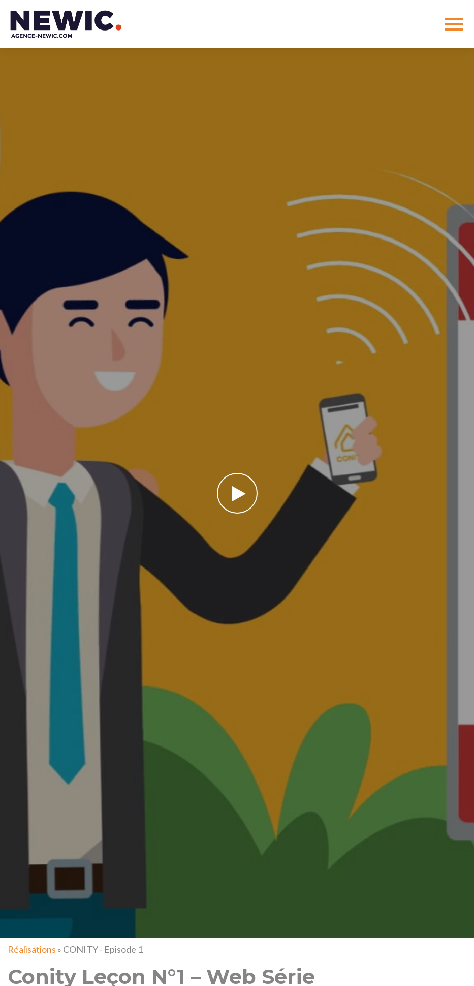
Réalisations (32, 949)
